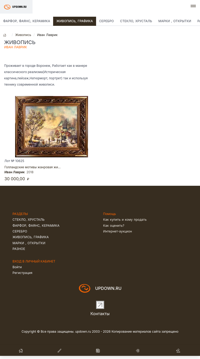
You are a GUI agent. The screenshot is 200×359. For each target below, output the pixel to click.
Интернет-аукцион (117, 231)
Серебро (106, 21)
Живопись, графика (74, 21)
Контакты (100, 313)
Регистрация (22, 273)
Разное (18, 249)
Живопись (23, 35)
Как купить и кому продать (125, 220)
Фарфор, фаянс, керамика (26, 21)
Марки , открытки (174, 21)
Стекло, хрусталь (136, 21)
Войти (17, 267)
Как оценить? (113, 226)
